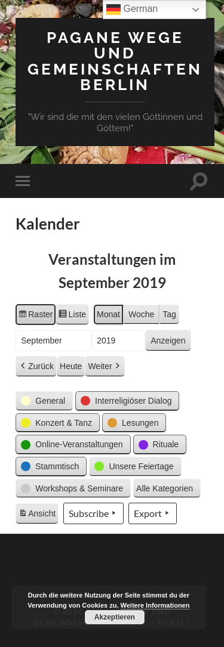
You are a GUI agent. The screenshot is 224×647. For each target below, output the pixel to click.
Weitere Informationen (155, 605)
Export (152, 513)
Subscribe (93, 513)
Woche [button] (141, 314)
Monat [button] (108, 314)
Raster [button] (35, 316)
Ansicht (38, 515)
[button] (44, 401)
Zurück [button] (36, 366)
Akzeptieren (114, 617)
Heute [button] (71, 366)
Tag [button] (169, 314)
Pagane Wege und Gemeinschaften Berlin (114, 61)
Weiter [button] (104, 366)
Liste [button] (72, 316)
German (132, 9)
